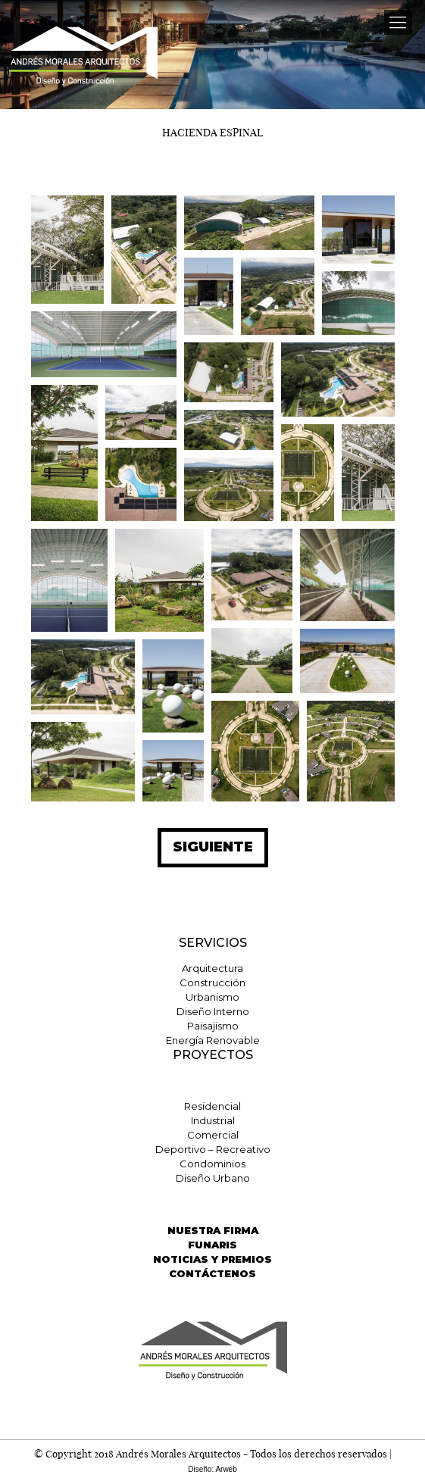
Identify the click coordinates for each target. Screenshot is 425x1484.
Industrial (213, 1120)
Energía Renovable (213, 1040)
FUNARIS (212, 1245)
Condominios (212, 1164)
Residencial (212, 1106)
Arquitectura (212, 968)
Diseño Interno (213, 1011)
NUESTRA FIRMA (212, 1230)
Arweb (225, 1469)
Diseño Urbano (213, 1178)
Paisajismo (213, 1026)
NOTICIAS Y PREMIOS (212, 1259)
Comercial (213, 1135)
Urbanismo (212, 997)
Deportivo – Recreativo (212, 1149)
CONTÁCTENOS (212, 1273)
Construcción (212, 982)
